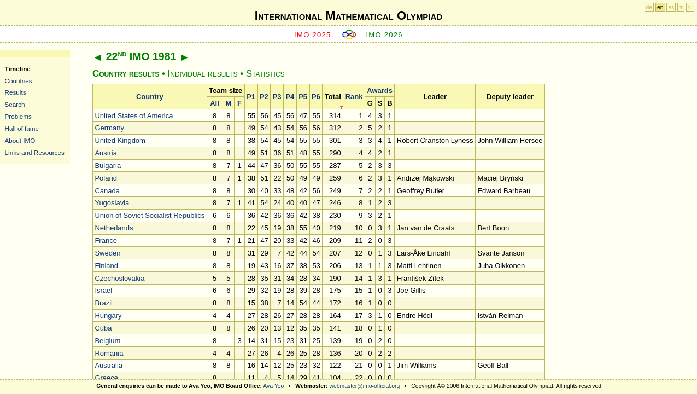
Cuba (103, 328)
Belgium (107, 341)
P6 (316, 96)
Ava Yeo (273, 386)
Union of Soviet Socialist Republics (149, 215)
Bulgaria (108, 165)
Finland (106, 266)
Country (149, 96)
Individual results (203, 73)
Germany (109, 128)
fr (680, 7)
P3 (277, 96)
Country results (125, 73)
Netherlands (114, 228)
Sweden (107, 253)
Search (15, 104)
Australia (108, 365)
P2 (264, 96)
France (105, 240)
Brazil (104, 303)
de (649, 7)
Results (15, 92)
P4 (289, 96)
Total (333, 96)
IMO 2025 (312, 35)
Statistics (265, 73)
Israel (103, 290)
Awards (380, 90)
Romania (109, 353)
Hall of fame (22, 128)
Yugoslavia (112, 203)
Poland (105, 178)
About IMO (20, 140)
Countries (18, 80)
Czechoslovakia (119, 278)
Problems (18, 116)
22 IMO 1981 (141, 56)
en (660, 7)
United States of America (134, 116)
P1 (251, 96)
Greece (106, 378)
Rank (354, 96)
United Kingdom (120, 140)
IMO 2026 (384, 35)
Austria (105, 153)
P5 (302, 96)
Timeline (18, 68)
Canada (107, 191)
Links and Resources (35, 152)
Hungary (108, 315)
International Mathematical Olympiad (348, 15)
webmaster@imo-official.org (364, 386)
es (671, 7)
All (214, 103)
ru (690, 7)
